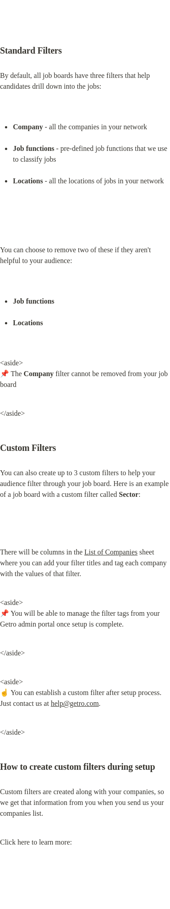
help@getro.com (75, 703)
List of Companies (111, 552)
